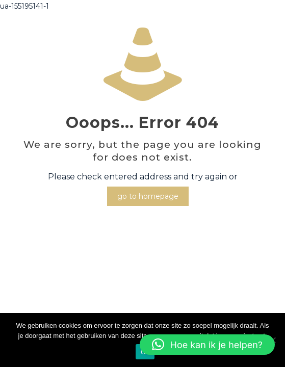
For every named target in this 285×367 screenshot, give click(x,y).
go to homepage (147, 196)
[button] (207, 344)
